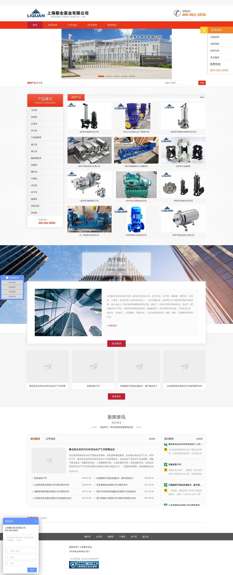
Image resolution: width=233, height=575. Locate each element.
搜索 (202, 83)
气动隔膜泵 (36, 212)
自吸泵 (34, 240)
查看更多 (116, 428)
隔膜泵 (34, 274)
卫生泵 (34, 185)
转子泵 (34, 267)
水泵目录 (52, 25)
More (202, 173)
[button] (101, 76)
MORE (152, 488)
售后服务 (214, 57)
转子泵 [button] (39, 83)
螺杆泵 (34, 247)
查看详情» (73, 520)
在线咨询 (214, 37)
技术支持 (92, 25)
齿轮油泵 (35, 281)
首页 (35, 25)
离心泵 (34, 226)
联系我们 (112, 25)
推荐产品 (76, 172)
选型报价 (214, 44)
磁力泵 (34, 220)
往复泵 (34, 199)
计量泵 (34, 254)
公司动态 (72, 25)
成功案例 (35, 487)
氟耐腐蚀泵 (36, 233)
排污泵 (34, 206)
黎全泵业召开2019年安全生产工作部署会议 (92, 498)
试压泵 (34, 260)
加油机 (34, 288)
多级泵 (34, 192)
